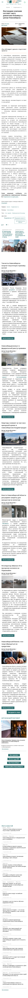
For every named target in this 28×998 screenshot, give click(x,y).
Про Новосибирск (14, 763)
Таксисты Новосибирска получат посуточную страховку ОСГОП (13, 265)
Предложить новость (19, 218)
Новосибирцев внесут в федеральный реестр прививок (14, 838)
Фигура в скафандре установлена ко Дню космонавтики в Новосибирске (14, 966)
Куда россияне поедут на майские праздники (12, 894)
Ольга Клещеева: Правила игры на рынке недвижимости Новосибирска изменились (13, 741)
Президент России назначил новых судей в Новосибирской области (15, 974)
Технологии (5, 955)
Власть (8, 827)
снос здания (8, 213)
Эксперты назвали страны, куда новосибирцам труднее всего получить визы (14, 940)
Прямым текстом (7, 908)
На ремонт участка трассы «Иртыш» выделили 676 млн (13, 901)
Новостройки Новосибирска (14, 766)
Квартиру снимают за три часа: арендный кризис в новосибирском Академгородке (13, 425)
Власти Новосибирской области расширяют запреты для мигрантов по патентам (13, 497)
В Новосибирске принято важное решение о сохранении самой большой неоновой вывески (14, 848)
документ (12, 290)
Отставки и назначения (14, 972)
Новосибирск (10, 210)
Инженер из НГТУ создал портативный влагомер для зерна (14, 957)
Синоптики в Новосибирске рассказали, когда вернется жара (20, 234)
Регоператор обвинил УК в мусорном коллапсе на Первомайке (11, 568)
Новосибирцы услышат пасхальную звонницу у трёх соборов (13, 857)
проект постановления (14, 377)
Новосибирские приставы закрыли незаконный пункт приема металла (13, 949)
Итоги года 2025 (14, 759)
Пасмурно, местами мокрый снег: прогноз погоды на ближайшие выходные (12, 930)
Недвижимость (17, 7)
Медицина (5, 836)
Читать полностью (8, 338)
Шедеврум (4, 203)
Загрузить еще (14, 712)
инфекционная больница (18, 213)
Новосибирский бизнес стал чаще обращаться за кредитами (12, 644)
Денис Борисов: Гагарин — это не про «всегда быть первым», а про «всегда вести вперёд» (13, 911)
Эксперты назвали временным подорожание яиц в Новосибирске (13, 920)
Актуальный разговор (10, 718)
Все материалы (5, 748)
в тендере (22, 70)
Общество (11, 836)
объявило (5, 523)
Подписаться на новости (20, 222)
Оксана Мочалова (11, 270)
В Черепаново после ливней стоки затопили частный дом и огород (7, 234)
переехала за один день (11, 197)
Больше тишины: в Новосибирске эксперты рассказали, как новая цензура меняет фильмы (14, 866)
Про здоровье (14, 755)
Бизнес (8, 7)
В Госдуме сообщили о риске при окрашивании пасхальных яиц (12, 875)
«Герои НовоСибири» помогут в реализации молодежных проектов (13, 983)
